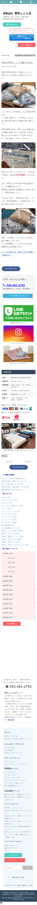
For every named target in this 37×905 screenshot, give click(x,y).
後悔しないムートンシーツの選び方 (17, 832)
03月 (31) (9, 562)
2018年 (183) (8, 608)
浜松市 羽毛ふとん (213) (10, 542)
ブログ (6, 851)
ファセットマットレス (12, 777)
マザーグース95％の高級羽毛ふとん (13, 478)
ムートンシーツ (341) (9, 519)
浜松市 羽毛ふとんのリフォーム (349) (15, 544)
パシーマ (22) (6, 508)
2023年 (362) (8, 585)
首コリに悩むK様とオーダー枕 (11, 484)
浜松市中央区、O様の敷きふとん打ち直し (15, 487)
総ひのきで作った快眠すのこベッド (17, 794)
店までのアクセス (10, 848)
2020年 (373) (8, 599)
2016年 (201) (8, 617)
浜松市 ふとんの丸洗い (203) (12, 531)
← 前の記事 (7, 462)
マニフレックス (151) (9, 517)
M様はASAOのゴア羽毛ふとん (11, 489)
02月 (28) (9, 567)
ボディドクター (10, 761)
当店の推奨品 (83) (7, 525)
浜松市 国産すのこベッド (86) (12, 536)
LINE (22, 1)
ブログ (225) (5, 497)
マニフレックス (10, 775)
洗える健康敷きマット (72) (10, 528)
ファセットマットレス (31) (10, 511)
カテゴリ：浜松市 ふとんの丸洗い (25, 55)
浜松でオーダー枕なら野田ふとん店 (22, 892)
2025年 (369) (8, 576)
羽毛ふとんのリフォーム (13, 753)
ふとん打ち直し (10, 747)
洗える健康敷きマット (12, 785)
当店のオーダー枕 (10, 736)
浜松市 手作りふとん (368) (11, 539)
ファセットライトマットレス (14, 780)
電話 (32, 1)
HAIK (22, 899)
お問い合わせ (9, 845)
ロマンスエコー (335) (9, 522)
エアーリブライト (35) (9, 500)
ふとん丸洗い (19, 238)
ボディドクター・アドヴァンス (15, 764)
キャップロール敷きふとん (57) (12, 506)
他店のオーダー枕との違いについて (17, 739)
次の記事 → (29, 462)
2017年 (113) (8, 613)
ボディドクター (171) (9, 514)
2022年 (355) (8, 590)
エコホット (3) (6, 503)
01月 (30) (9, 571)
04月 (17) (9, 558)
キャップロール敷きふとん (14, 783)
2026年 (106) (8, 553)
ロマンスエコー (10, 772)
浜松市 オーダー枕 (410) (10, 533)
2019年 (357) (8, 604)
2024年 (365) (8, 581)
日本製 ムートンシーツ (13, 808)
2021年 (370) (8, 594)
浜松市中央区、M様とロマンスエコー (14, 481)
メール (12, 1)
